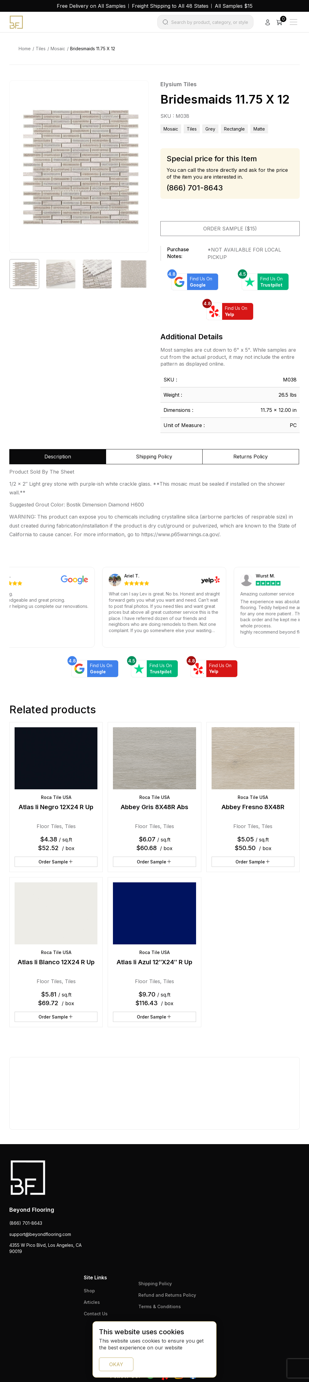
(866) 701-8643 (25, 1223)
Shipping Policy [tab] (154, 456)
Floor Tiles (49, 826)
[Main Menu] (293, 22)
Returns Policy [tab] (250, 456)
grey (210, 129)
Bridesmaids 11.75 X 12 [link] (92, 48)
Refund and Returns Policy (167, 1295)
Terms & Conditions (159, 1306)
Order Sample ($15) (230, 228)
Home (25, 48)
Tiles (41, 48)
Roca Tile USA (56, 797)
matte (259, 129)
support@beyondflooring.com (40, 1234)
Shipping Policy (155, 1283)
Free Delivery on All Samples (91, 6)
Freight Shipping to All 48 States (170, 6)
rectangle (234, 129)
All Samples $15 (234, 6)
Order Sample (56, 861)
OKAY (116, 1364)
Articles (92, 1302)
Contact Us (96, 1313)
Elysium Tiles (178, 84)
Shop (89, 1290)
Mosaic (58, 48)
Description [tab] (57, 456)
